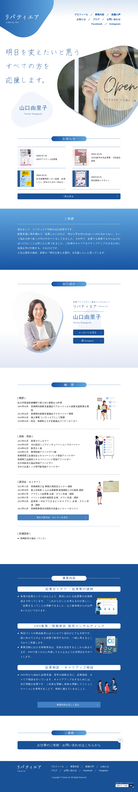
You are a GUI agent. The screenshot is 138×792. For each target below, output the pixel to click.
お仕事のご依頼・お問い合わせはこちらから (69, 745)
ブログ (96, 19)
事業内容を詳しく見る (68, 705)
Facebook (96, 24)
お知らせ (81, 19)
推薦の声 (115, 14)
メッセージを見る (88, 332)
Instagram (114, 24)
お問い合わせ (113, 19)
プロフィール (81, 14)
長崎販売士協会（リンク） (33, 538)
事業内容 (99, 14)
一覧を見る (68, 196)
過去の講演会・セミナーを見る (52, 517)
